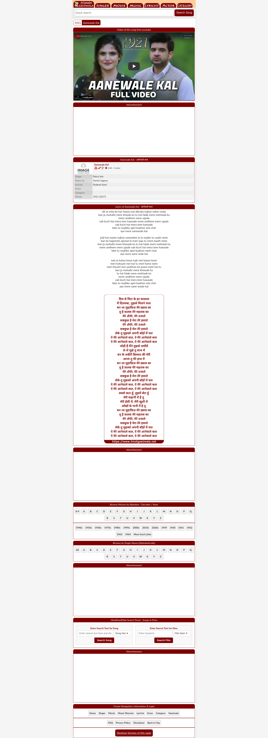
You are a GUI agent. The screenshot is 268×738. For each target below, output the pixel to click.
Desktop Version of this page (134, 732)
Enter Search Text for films (164, 628)
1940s (79, 527)
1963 (119, 534)
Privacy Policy (123, 722)
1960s (98, 527)
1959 (164, 527)
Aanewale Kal (91, 22)
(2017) (99, 196)
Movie (119, 5)
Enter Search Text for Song (104, 628)
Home (92, 713)
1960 (172, 527)
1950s (88, 527)
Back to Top (154, 722)
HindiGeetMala (83, 4)
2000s (136, 527)
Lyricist (152, 5)
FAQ (110, 722)
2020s (155, 527)
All (77, 549)
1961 (181, 527)
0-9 (77, 511)
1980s (117, 527)
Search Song (184, 12)
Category (184, 5)
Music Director (135, 5)
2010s (145, 527)
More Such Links (142, 534)
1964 (128, 534)
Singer (102, 5)
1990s (126, 527)
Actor (168, 5)
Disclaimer (139, 722)
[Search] (124, 12)
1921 (78, 22)
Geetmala (174, 713)
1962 (189, 527)
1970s (107, 527)
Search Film (163, 640)
